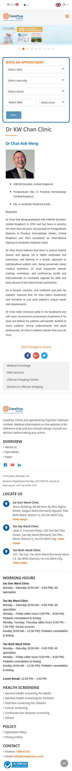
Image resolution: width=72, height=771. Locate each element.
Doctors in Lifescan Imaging (25, 386)
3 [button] (27, 49)
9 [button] (53, 49)
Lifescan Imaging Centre (22, 379)
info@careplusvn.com (28, 756)
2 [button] (23, 49)
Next (14, 115)
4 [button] (32, 49)
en (61, 5)
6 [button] (40, 49)
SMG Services (15, 372)
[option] (36, 35)
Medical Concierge (19, 365)
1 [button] (19, 49)
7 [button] (44, 49)
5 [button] (36, 49)
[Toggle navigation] (67, 16)
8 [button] (49, 49)
